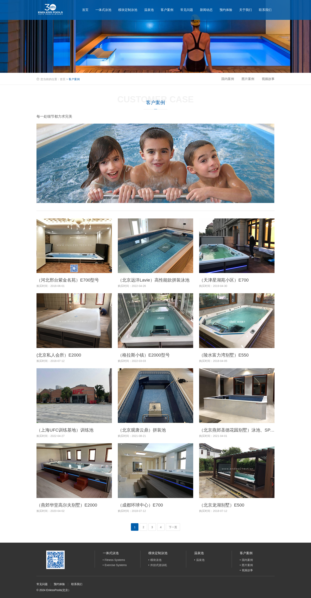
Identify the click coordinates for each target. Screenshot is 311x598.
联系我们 (265, 10)
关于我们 (245, 10)
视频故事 (268, 79)
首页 (85, 10)
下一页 (173, 527)
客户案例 (167, 10)
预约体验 (226, 10)
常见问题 (186, 10)
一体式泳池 (103, 10)
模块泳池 (155, 559)
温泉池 (149, 10)
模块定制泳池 (127, 10)
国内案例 (227, 79)
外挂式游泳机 (158, 565)
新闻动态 (206, 10)
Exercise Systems (116, 565)
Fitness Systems (115, 559)
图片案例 (248, 79)
